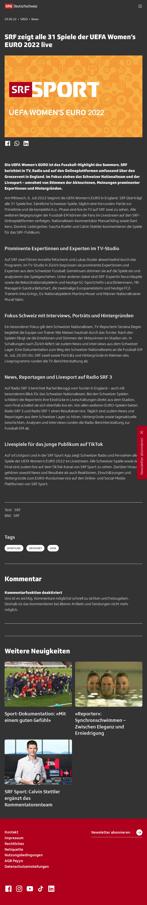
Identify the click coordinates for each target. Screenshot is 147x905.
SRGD (24, 19)
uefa (53, 548)
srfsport (35, 548)
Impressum (14, 838)
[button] (140, 6)
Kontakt (11, 832)
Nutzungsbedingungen (24, 855)
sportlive (14, 548)
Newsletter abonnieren (116, 832)
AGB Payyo (14, 861)
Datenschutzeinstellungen (27, 866)
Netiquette (14, 849)
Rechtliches (14, 843)
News (35, 19)
